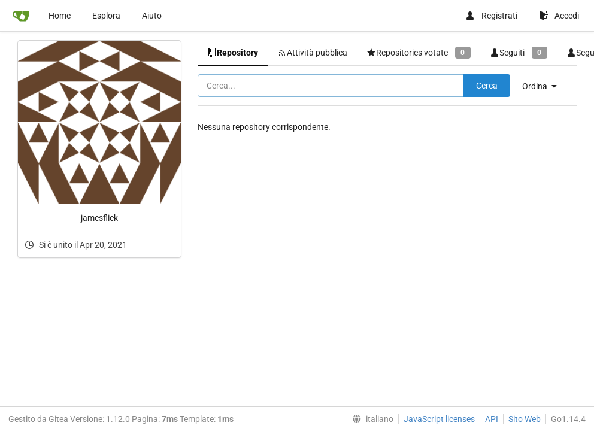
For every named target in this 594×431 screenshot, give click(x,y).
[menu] (544, 86)
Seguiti (518, 52)
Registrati (491, 15)
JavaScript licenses (439, 419)
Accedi (559, 15)
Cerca (487, 85)
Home (60, 15)
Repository (232, 52)
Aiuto (152, 15)
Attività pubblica (312, 52)
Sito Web (524, 419)
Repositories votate (418, 52)
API (491, 419)
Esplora (106, 15)
